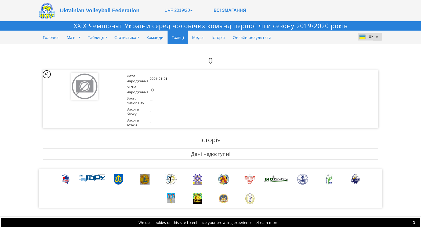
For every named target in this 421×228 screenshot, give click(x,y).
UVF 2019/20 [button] (179, 10)
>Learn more (267, 222)
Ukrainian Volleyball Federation (99, 10)
